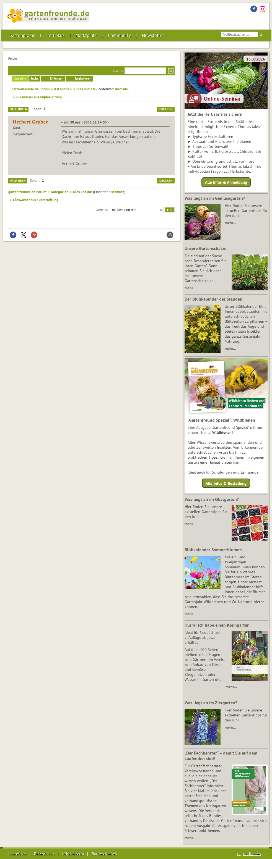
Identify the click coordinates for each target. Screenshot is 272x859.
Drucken (165, 109)
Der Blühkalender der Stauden (213, 299)
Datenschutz (44, 853)
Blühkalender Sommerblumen (213, 549)
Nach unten (18, 109)
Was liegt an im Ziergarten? (211, 702)
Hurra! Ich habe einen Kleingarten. (218, 625)
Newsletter (153, 35)
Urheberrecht (73, 853)
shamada (121, 89)
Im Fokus (55, 35)
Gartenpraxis (22, 35)
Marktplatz (86, 35)
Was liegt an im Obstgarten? (212, 499)
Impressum (17, 853)
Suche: (118, 70)
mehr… (230, 222)
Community (119, 35)
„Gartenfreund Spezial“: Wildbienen (221, 420)
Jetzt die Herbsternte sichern (215, 114)
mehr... (190, 837)
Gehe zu (102, 209)
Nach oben (17, 181)
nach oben (252, 853)
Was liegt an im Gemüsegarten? (215, 198)
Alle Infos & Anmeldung (226, 182)
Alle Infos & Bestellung (226, 483)
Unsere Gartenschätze (205, 248)
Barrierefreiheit (104, 853)
